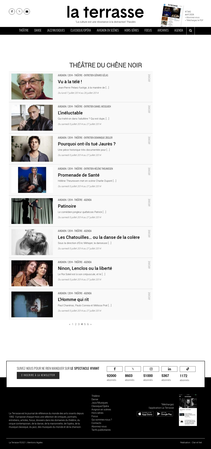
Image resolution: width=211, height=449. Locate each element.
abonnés (115, 374)
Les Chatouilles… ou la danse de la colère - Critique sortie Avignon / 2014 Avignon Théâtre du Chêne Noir (66, 228)
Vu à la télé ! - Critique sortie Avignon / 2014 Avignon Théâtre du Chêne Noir (50, 72)
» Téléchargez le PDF (194, 20)
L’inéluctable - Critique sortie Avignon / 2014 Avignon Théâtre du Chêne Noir (50, 104)
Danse (37, 30)
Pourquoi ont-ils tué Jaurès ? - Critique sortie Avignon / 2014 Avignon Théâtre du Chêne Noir (59, 135)
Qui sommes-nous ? (101, 419)
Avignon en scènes (108, 30)
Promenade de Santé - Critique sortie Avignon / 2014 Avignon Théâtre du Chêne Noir (55, 166)
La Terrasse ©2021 (17, 442)
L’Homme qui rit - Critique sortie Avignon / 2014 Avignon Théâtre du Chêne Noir (52, 290)
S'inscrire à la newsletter (38, 375)
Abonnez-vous (99, 426)
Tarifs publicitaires (101, 429)
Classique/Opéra (80, 30)
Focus (148, 30)
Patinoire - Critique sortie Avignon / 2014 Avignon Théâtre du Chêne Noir (48, 197)
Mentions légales (35, 442)
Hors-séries (131, 30)
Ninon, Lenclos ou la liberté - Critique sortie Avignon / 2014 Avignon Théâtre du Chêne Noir (58, 259)
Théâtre (24, 30)
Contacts (96, 423)
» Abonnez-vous (192, 17)
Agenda (178, 30)
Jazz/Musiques (56, 30)
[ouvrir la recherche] (191, 31)
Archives (163, 30)
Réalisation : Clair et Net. (191, 442)
